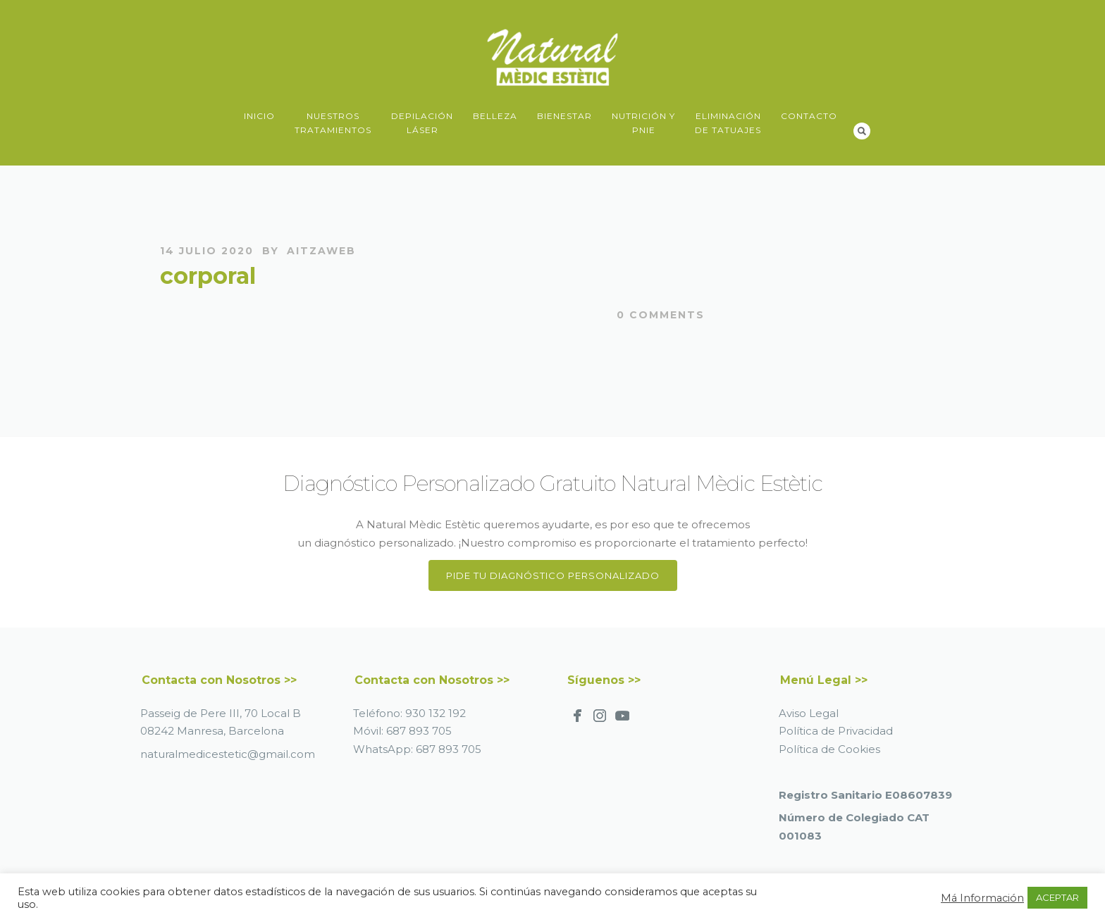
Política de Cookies (829, 749)
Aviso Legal (809, 713)
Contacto (809, 116)
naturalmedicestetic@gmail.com (227, 754)
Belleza (495, 116)
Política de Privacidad (836, 730)
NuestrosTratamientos (333, 123)
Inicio (259, 116)
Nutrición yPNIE (643, 123)
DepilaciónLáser (422, 123)
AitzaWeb (321, 250)
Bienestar (564, 116)
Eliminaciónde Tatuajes (728, 123)
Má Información (982, 898)
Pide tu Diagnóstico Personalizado (553, 575)
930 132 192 (435, 713)
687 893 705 (419, 730)
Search (861, 131)
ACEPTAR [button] (1057, 897)
